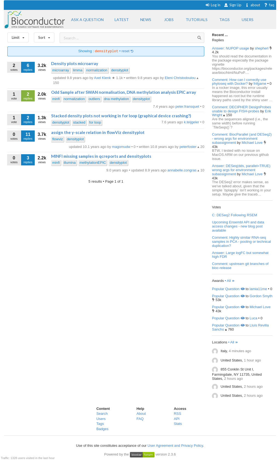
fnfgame (260, 83)
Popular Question (228, 289)
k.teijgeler (192, 122)
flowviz (57, 139)
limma (78, 70)
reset (127, 51)
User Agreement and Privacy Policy (175, 446)
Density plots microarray (74, 63)
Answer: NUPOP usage (230, 48)
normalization (96, 70)
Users (101, 419)
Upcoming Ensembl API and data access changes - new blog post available (238, 226)
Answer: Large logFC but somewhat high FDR (240, 255)
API (177, 419)
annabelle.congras (182, 170)
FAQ (140, 419)
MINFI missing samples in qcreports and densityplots (101, 156)
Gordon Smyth (261, 296)
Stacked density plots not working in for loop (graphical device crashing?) (121, 115)
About (141, 414)
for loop (95, 122)
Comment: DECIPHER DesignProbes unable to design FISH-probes (241, 109)
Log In (212, 5)
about (252, 5)
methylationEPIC (93, 163)
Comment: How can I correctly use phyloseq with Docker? (239, 82)
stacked (79, 122)
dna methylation (116, 99)
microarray (60, 70)
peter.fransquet (188, 106)
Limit (18, 36)
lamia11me (258, 289)
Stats (178, 424)
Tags (100, 424)
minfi (56, 99)
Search (101, 414)
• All (230, 281)
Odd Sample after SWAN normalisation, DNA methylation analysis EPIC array (123, 92)
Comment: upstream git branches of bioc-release (240, 266)
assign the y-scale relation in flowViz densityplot (98, 132)
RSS (177, 414)
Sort (44, 36)
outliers (94, 99)
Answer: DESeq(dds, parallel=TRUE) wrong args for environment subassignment (241, 170)
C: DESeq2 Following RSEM (234, 215)
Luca (253, 318)
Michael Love (253, 143)
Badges (102, 429)
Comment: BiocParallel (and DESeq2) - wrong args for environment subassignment (242, 138)
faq (269, 5)
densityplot (119, 70)
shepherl (262, 48)
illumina (70, 163)
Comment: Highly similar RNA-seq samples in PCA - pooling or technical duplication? (241, 241)
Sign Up (232, 5)
